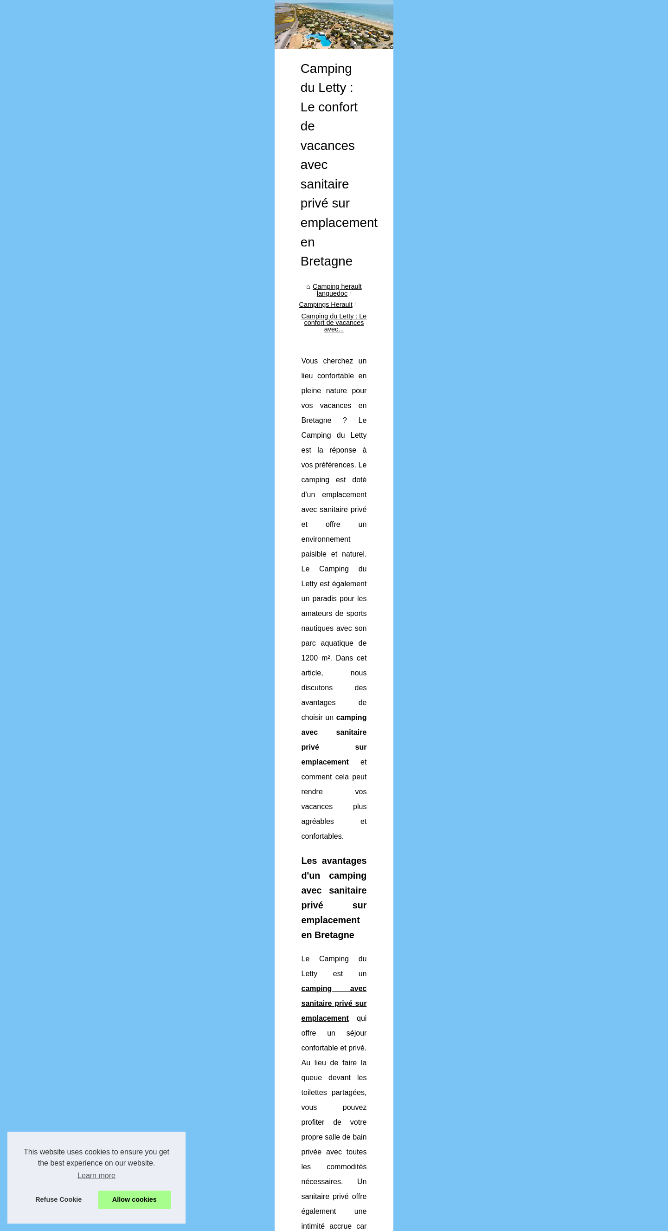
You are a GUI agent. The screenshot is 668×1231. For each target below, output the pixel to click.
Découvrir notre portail (100, 259)
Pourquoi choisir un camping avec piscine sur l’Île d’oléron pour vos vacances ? (374, 1096)
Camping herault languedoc (244, 354)
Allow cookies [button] (134, 1199)
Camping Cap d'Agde (98, 294)
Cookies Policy (250, 1221)
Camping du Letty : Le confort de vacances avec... (429, 354)
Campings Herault (320, 354)
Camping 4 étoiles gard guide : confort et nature (327, 1080)
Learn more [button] (96, 1175)
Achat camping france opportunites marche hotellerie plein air (348, 1160)
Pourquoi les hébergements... (110, 357)
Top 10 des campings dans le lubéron (312, 1143)
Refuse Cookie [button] (58, 1199)
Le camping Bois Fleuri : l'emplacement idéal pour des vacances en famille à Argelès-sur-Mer (529, 998)
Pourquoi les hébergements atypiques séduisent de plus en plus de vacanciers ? (376, 1064)
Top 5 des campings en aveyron (304, 1128)
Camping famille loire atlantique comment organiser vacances (348, 1112)
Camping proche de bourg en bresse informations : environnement (355, 1048)
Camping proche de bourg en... (113, 337)
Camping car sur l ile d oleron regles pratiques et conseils (342, 1192)
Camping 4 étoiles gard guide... (113, 378)
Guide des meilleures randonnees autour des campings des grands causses (369, 1176)
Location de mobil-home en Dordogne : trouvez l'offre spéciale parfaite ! (278, 998)
